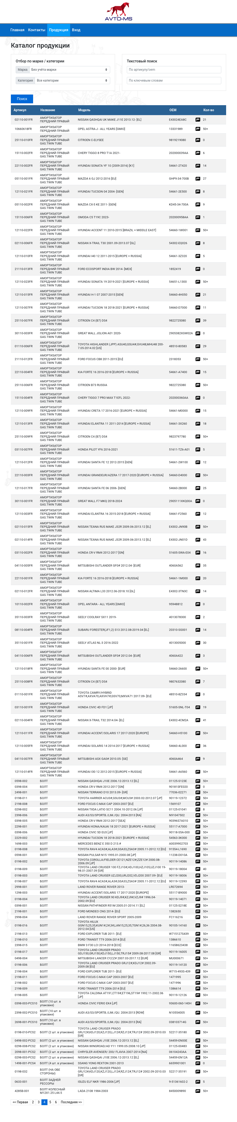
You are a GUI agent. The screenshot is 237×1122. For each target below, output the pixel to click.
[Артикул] (174, 69)
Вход (76, 30)
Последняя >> (71, 1102)
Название (48, 110)
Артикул (20, 110)
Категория (25, 80)
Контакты (36, 30)
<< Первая (20, 1102)
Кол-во (208, 110)
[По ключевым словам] (174, 80)
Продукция (58, 30)
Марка (23, 69)
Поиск (22, 99)
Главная (17, 30)
